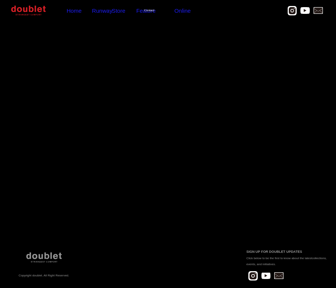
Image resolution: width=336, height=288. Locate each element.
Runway (72, 10)
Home (57, 10)
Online (132, 10)
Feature (101, 10)
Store (86, 10)
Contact (117, 10)
